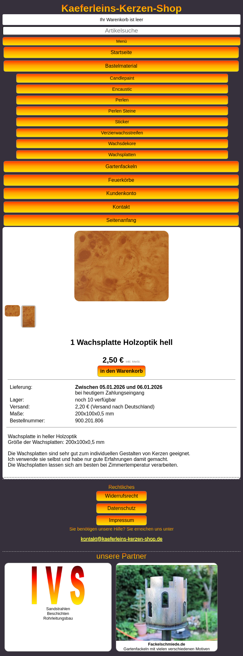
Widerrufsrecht (121, 496)
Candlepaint (122, 78)
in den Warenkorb (121, 371)
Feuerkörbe (121, 180)
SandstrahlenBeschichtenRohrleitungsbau (58, 611)
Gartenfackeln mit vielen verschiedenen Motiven (166, 644)
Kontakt (121, 207)
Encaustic (122, 89)
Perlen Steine (122, 110)
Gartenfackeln (121, 166)
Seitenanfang (121, 220)
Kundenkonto (121, 193)
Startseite (121, 52)
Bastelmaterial (121, 66)
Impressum (121, 520)
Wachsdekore (122, 143)
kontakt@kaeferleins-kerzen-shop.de (121, 539)
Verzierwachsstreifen (122, 132)
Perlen (122, 99)
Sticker (122, 121)
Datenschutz (122, 508)
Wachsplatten (122, 154)
